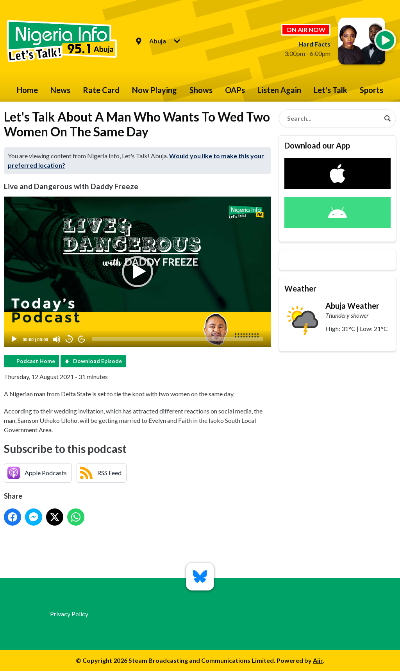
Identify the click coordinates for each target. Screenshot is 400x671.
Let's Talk (330, 90)
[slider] (177, 339)
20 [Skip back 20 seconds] (69, 339)
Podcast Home (35, 361)
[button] (137, 271)
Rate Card (101, 90)
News (60, 90)
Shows (200, 90)
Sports (371, 90)
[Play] (14, 339)
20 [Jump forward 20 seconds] (82, 339)
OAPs (235, 90)
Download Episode (97, 361)
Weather (300, 288)
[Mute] (57, 339)
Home (27, 90)
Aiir (318, 660)
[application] (137, 272)
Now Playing (154, 90)
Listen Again (279, 90)
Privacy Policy (69, 613)
